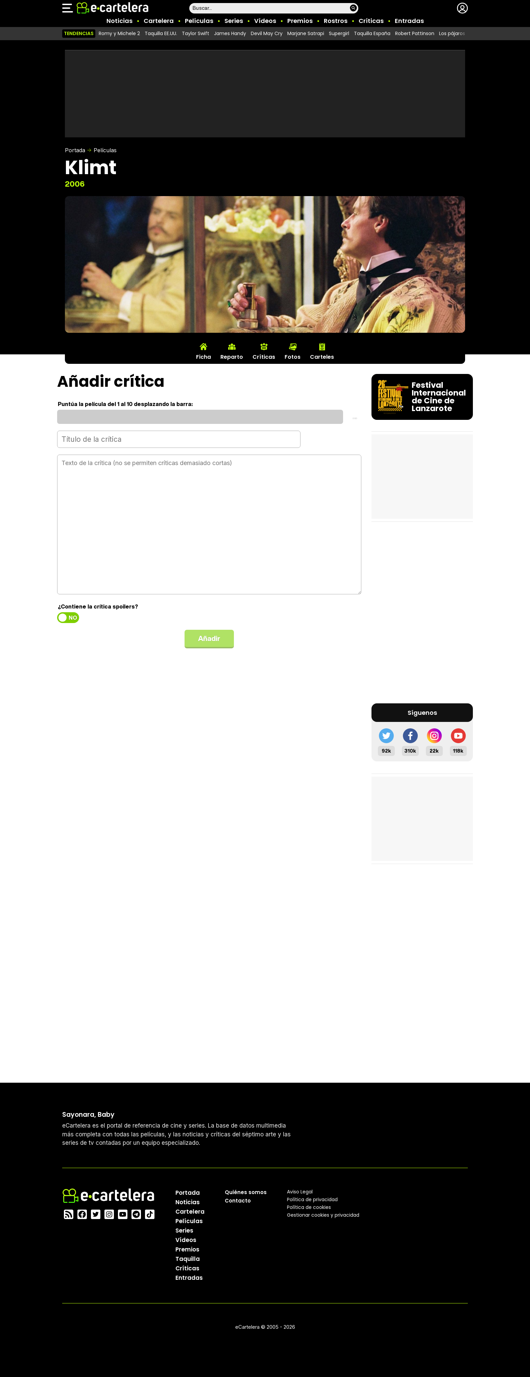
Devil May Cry (267, 33)
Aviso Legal (300, 1191)
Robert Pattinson (414, 33)
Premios (300, 21)
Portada (75, 150)
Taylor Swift (195, 33)
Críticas (371, 21)
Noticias (119, 21)
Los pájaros (452, 33)
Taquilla (187, 1258)
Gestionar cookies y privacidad (323, 1214)
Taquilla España (372, 33)
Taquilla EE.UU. (161, 33)
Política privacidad (312, 1199)
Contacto (238, 1200)
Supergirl (339, 33)
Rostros (335, 21)
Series (233, 21)
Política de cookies (309, 1207)
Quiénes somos (246, 1191)
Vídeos (265, 21)
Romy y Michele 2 (119, 33)
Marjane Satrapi (305, 33)
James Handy (230, 33)
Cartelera (159, 21)
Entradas (409, 21)
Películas (199, 21)
